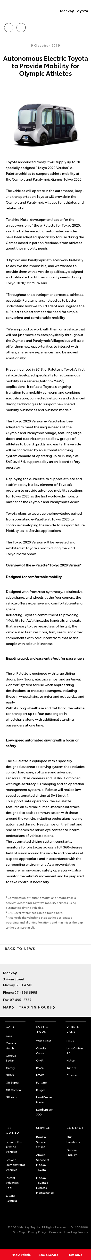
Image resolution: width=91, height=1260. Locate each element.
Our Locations (73, 1139)
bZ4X (40, 1075)
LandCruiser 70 (74, 1050)
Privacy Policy (37, 1232)
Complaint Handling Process (68, 1232)
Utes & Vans (72, 1028)
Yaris (9, 1036)
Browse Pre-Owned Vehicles (14, 1147)
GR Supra (12, 1082)
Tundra (71, 1068)
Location (21, 27)
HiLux (70, 1041)
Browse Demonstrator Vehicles (15, 1165)
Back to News (20, 948)
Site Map (19, 1232)
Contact (75, 1127)
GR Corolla (13, 1090)
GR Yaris (11, 1097)
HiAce (70, 1060)
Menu (85, 28)
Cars (10, 1026)
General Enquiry (71, 1152)
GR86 (10, 1075)
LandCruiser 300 (44, 1111)
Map (7, 1007)
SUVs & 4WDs (42, 1028)
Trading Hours (35, 1007)
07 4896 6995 (26, 992)
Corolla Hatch (11, 1045)
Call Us (8, 27)
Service (43, 1127)
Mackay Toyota (74, 10)
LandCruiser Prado (44, 1099)
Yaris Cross (43, 1041)
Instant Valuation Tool (12, 1183)
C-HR (39, 1060)
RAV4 (40, 1068)
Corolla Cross (41, 1050)
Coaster (71, 1075)
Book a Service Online (41, 1142)
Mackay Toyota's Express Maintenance (45, 1185)
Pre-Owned (12, 1129)
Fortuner (42, 1082)
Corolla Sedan (11, 1057)
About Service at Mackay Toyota (42, 1162)
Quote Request (11, 1197)
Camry (10, 1068)
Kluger (40, 1090)
